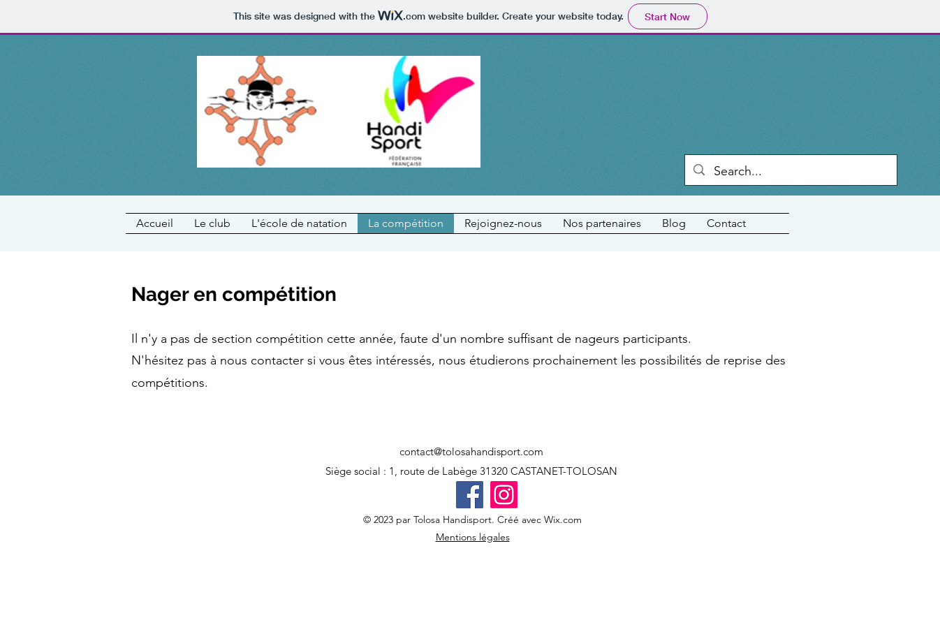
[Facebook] (469, 494)
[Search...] (791, 172)
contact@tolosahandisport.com (471, 451)
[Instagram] (503, 494)
